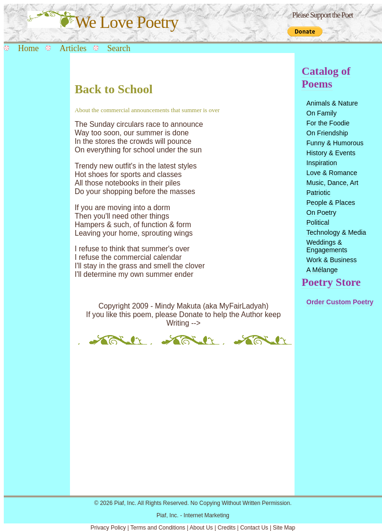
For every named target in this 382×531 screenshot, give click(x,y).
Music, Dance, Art (332, 182)
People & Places (330, 202)
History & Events (331, 153)
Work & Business (331, 260)
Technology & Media (336, 232)
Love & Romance (331, 173)
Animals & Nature (332, 103)
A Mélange (322, 270)
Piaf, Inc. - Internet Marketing (192, 515)
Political (317, 222)
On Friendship (327, 133)
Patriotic (318, 192)
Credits (226, 527)
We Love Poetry (102, 22)
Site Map (284, 527)
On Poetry (321, 212)
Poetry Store (331, 282)
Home (28, 48)
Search (118, 48)
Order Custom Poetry (339, 302)
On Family (321, 113)
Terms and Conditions (157, 527)
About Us (201, 527)
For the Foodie (327, 123)
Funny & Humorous (335, 143)
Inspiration (321, 163)
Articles (73, 48)
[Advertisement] (34, 209)
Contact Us (254, 527)
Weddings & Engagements (326, 246)
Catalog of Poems (326, 77)
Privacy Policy (108, 527)
